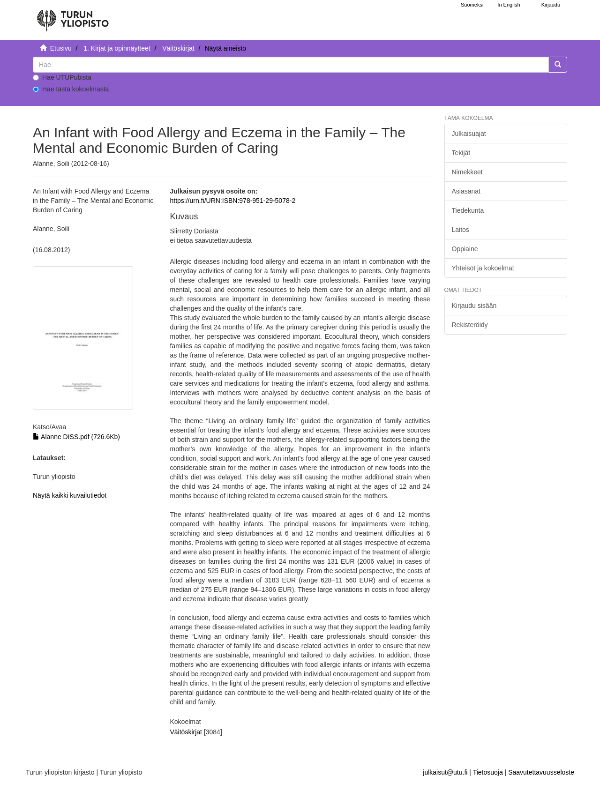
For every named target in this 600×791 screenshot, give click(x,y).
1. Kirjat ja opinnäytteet (116, 48)
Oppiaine (465, 249)
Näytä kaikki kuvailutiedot (69, 495)
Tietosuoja (488, 772)
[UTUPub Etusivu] (73, 16)
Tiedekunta (468, 210)
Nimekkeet (467, 172)
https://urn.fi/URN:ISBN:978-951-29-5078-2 (232, 200)
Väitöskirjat (178, 48)
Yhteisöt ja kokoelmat (483, 268)
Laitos (460, 229)
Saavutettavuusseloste (541, 772)
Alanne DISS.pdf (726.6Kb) (76, 436)
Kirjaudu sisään (474, 305)
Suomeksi (472, 4)
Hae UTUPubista (62, 77)
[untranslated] (291, 65)
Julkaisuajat (469, 133)
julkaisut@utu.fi (445, 772)
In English (508, 4)
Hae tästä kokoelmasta (71, 89)
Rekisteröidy (470, 324)
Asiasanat (466, 191)
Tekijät (461, 153)
